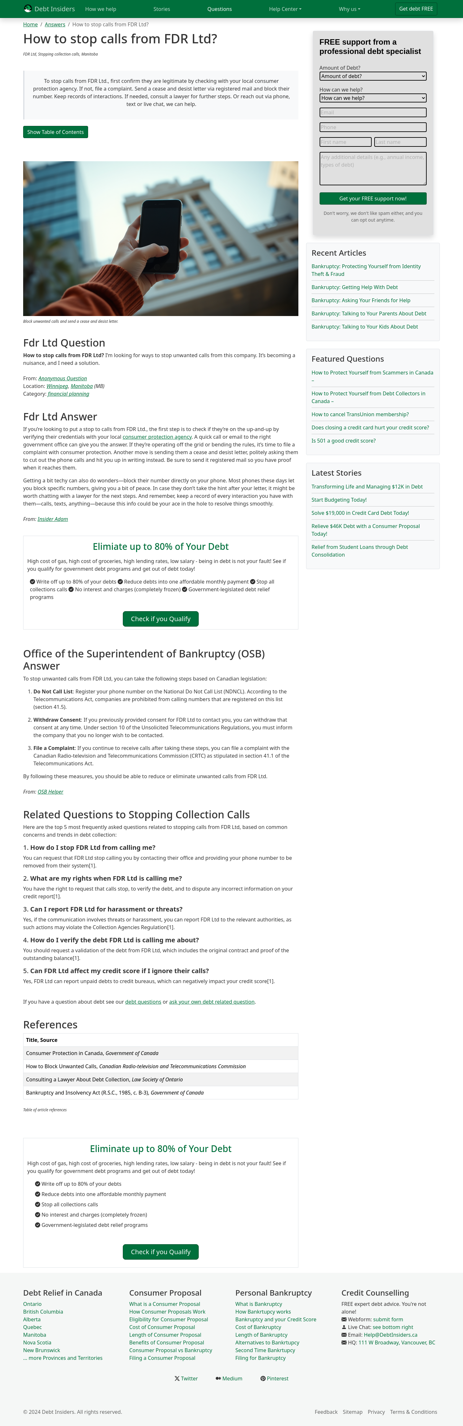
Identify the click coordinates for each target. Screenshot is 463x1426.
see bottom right (393, 1327)
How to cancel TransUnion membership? (360, 414)
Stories (161, 9)
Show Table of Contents (55, 132)
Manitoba (82, 386)
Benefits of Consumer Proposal (166, 1342)
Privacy (376, 1411)
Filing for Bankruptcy (260, 1357)
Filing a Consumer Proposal (162, 1357)
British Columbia (43, 1311)
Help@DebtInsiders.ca (391, 1334)
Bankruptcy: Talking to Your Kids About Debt (365, 326)
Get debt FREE (416, 8)
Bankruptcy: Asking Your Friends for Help (361, 300)
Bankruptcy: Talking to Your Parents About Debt (369, 313)
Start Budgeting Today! (339, 499)
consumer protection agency (157, 436)
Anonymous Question (63, 378)
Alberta (32, 1319)
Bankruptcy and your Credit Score (275, 1319)
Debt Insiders (49, 8)
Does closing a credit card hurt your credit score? (370, 427)
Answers (55, 24)
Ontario (32, 1303)
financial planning (68, 393)
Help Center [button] (283, 9)
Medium (231, 1378)
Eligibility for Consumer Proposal (168, 1319)
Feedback (326, 1411)
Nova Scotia (37, 1342)
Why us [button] (348, 9)
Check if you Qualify (160, 618)
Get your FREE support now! (373, 198)
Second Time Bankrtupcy (265, 1350)
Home (30, 24)
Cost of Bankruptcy (258, 1327)
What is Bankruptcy (258, 1303)
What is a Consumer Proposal (164, 1303)
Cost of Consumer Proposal (162, 1327)
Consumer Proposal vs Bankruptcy (170, 1350)
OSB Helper (50, 791)
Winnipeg (57, 386)
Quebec (32, 1327)
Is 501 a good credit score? (344, 440)
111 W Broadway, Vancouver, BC (397, 1342)
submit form (388, 1319)
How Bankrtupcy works (263, 1311)
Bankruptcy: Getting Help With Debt (355, 287)
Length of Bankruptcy (261, 1334)
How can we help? (341, 89)
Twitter (189, 1378)
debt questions (143, 1001)
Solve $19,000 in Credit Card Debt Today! (360, 512)
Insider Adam (53, 519)
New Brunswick (41, 1350)
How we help (100, 9)
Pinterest (277, 1378)
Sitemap (353, 1411)
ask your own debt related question (212, 1001)
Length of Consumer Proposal (165, 1334)
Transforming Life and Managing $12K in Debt (367, 486)
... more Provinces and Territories (63, 1357)
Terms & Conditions (413, 1411)
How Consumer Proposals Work (167, 1311)
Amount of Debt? (340, 67)
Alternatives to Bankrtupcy (267, 1342)
